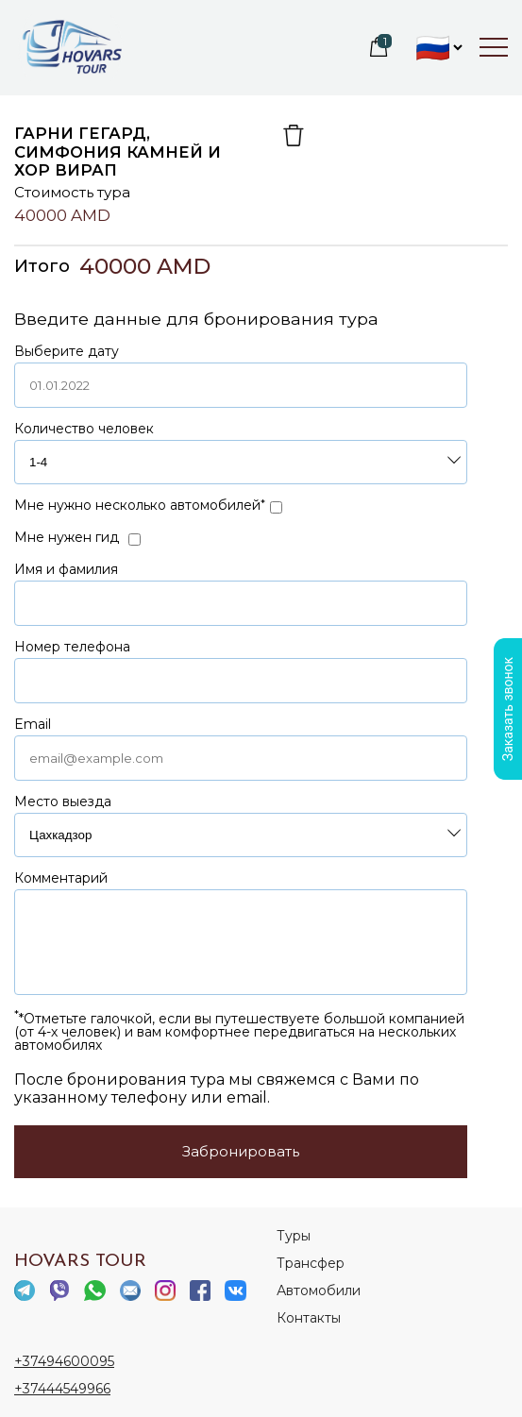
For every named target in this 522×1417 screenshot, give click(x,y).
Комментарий (61, 878)
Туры (294, 1235)
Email (32, 724)
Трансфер (311, 1263)
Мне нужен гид (66, 537)
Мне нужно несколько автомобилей (137, 505)
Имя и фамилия (66, 569)
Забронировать (240, 1151)
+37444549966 (62, 1388)
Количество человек (84, 428)
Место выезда (62, 801)
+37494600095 (64, 1361)
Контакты (309, 1317)
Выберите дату (66, 351)
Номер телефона (72, 646)
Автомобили (319, 1290)
